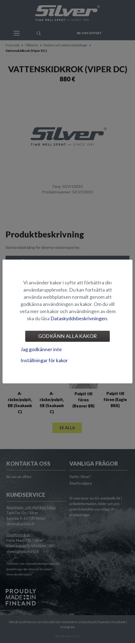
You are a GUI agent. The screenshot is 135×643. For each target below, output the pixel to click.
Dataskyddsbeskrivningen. (79, 318)
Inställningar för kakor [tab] (44, 360)
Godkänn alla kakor (67, 336)
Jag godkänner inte (41, 349)
